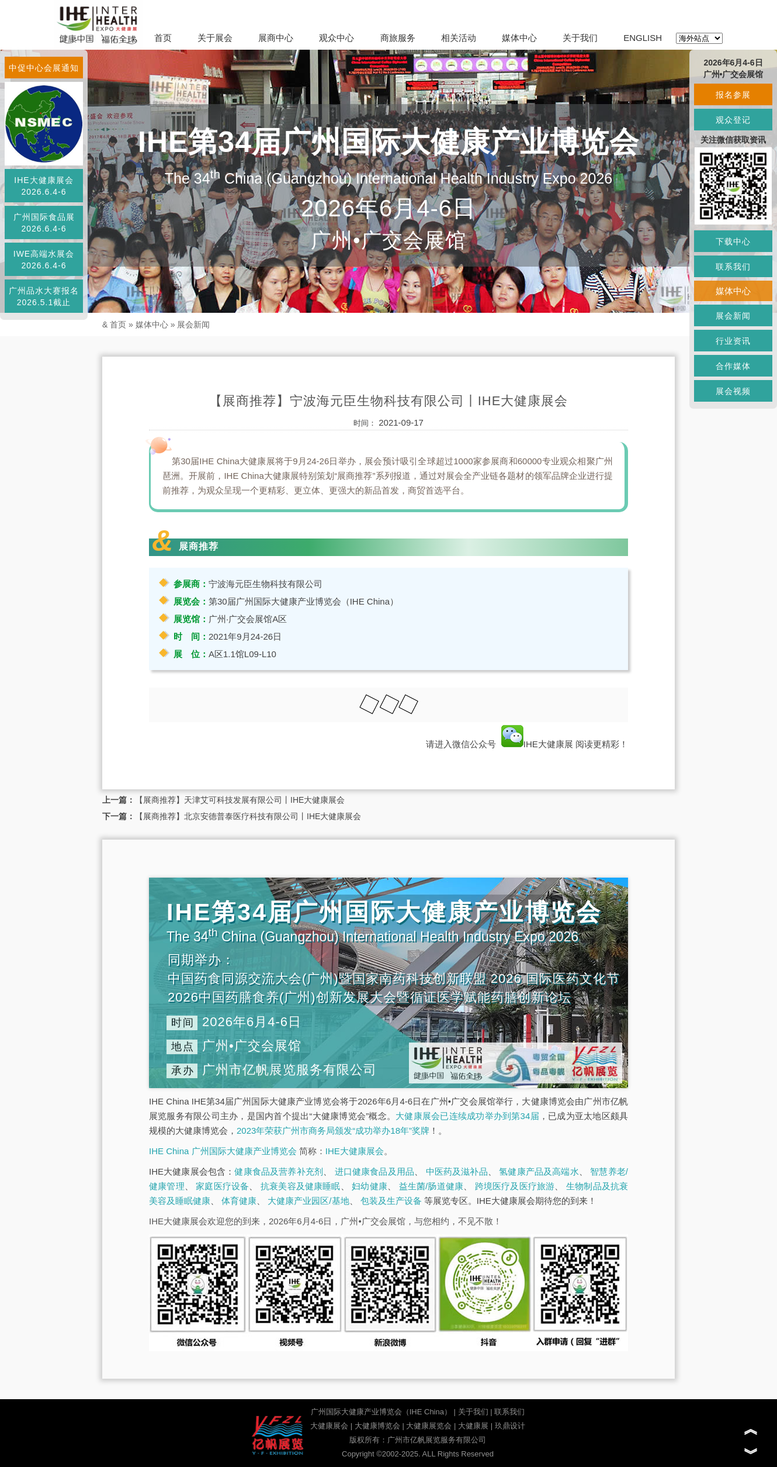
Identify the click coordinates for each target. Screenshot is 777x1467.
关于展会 (215, 38)
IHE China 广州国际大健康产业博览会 (223, 1151)
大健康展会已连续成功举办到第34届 (467, 1116)
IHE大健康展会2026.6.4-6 (43, 185)
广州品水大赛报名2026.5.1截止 (44, 296)
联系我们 (509, 1411)
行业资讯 (733, 341)
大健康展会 (329, 1425)
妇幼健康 (369, 1186)
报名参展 (733, 94)
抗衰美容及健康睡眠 (301, 1186)
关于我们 (580, 38)
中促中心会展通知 (44, 68)
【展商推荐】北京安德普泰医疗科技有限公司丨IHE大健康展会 (248, 816)
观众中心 (336, 38)
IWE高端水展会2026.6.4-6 (43, 259)
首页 (163, 38)
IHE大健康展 (537, 744)
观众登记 (733, 120)
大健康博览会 (377, 1425)
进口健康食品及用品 (374, 1171)
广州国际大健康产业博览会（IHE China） (381, 1411)
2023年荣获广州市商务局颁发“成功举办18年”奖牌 (333, 1130)
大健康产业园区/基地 (308, 1201)
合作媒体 (733, 366)
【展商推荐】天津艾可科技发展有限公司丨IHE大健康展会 (240, 800)
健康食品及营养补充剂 (278, 1171)
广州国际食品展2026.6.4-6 (44, 222)
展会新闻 (193, 324)
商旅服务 (397, 38)
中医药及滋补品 (457, 1171)
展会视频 (733, 391)
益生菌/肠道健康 (431, 1186)
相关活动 (458, 38)
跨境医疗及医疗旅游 (515, 1186)
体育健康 (238, 1201)
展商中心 (275, 38)
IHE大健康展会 (354, 1151)
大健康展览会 (429, 1425)
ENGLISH (642, 38)
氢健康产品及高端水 (538, 1171)
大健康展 (473, 1425)
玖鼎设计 (510, 1425)
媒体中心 (519, 38)
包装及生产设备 (391, 1201)
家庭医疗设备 (222, 1186)
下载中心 (733, 241)
